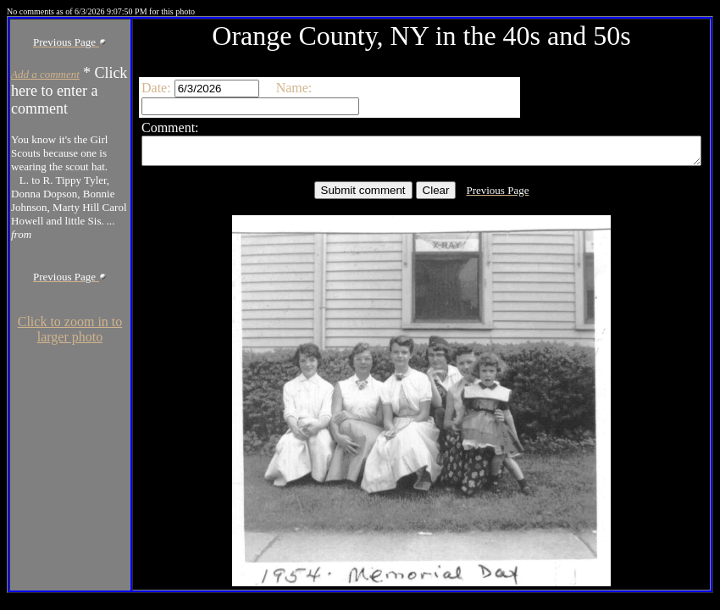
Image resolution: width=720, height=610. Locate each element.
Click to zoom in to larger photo (39, 556)
